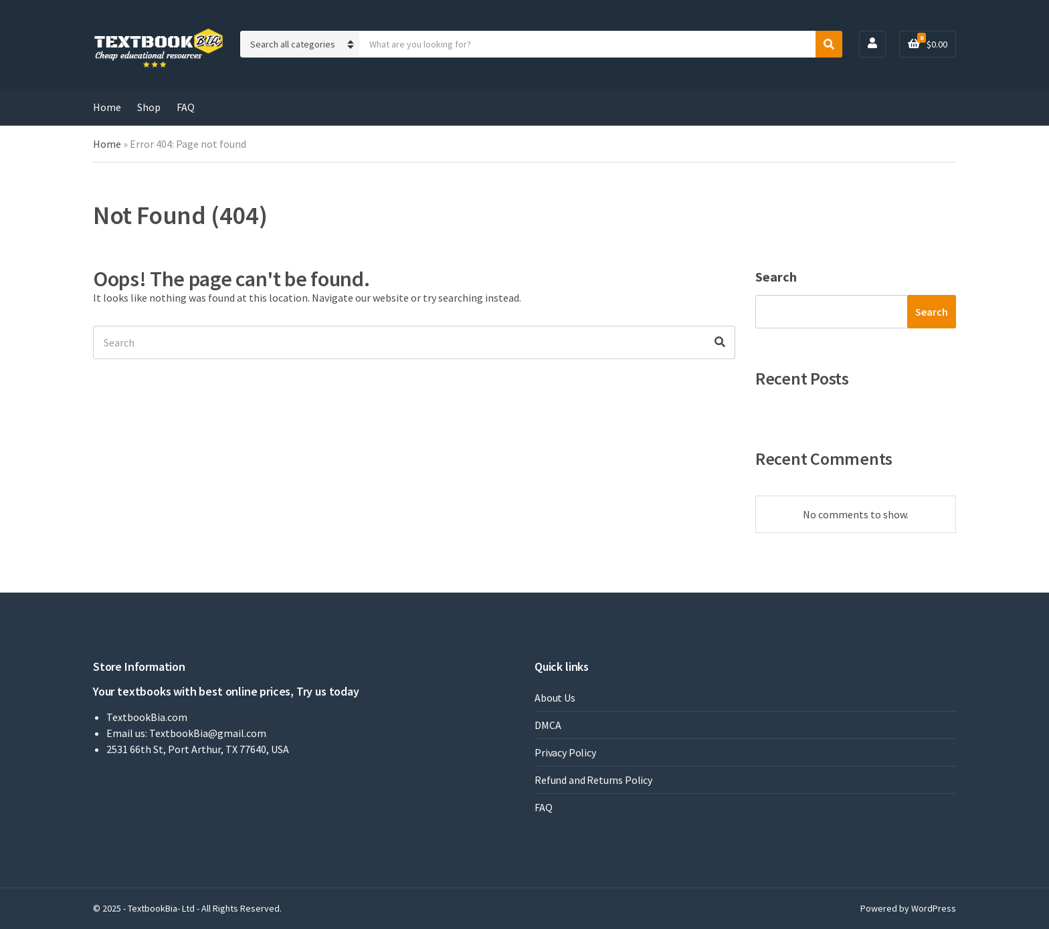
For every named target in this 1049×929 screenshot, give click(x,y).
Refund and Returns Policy (593, 780)
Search (776, 276)
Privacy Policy (565, 752)
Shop (149, 107)
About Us (555, 697)
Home (107, 107)
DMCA (548, 725)
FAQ (186, 107)
